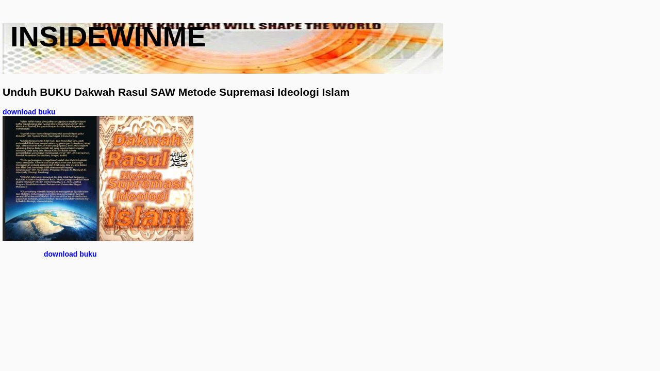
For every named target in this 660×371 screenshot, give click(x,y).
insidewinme (108, 36)
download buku (29, 112)
